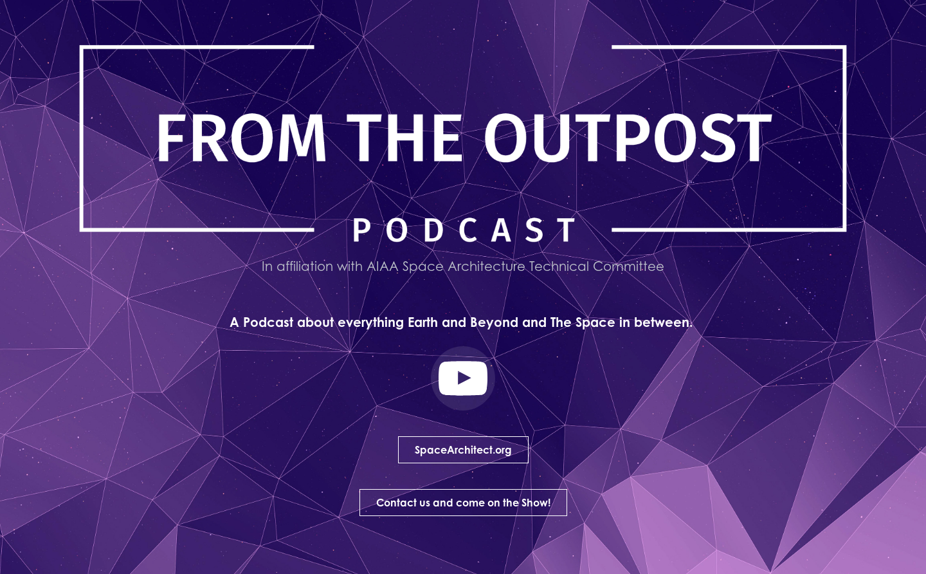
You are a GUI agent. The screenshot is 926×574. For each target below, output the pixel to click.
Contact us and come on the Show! (463, 502)
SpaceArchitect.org (463, 449)
